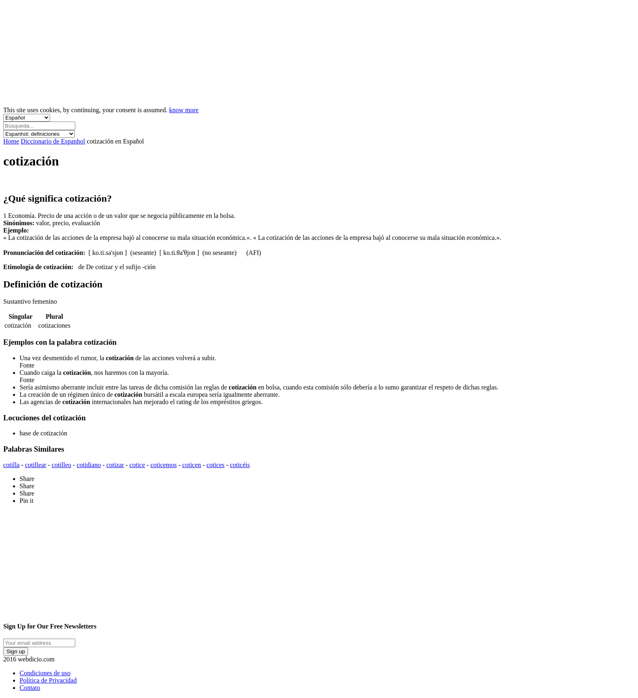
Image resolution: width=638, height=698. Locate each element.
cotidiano (88, 464)
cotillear (35, 464)
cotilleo (61, 464)
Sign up (16, 651)
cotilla (11, 464)
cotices (215, 464)
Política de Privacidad (48, 680)
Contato (30, 687)
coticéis (240, 464)
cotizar (115, 464)
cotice (137, 464)
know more (184, 110)
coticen (191, 464)
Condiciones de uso (45, 673)
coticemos (164, 464)
